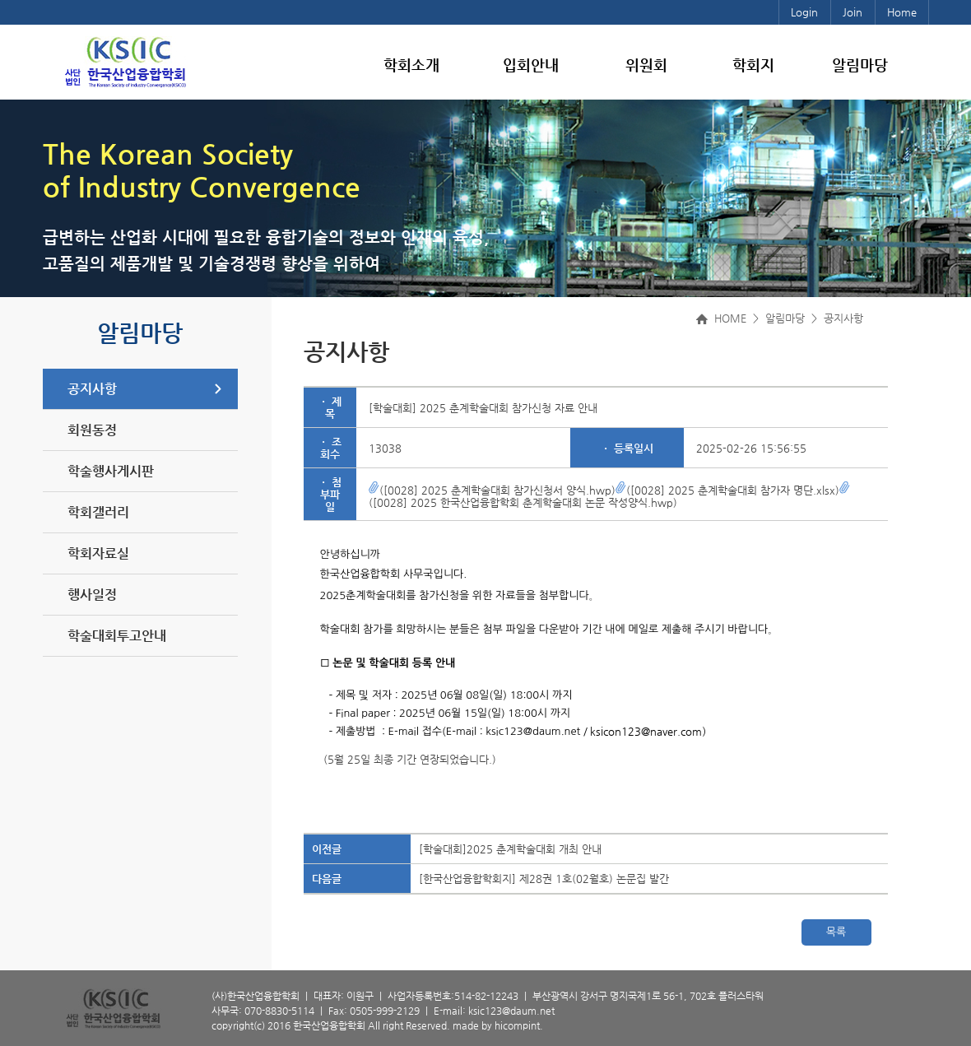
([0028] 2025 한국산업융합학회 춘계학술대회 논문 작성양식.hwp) (609, 496)
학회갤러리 (98, 512)
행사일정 (92, 594)
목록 (836, 932)
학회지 (753, 64)
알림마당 (860, 64)
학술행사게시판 (110, 471)
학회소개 (411, 64)
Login (804, 12)
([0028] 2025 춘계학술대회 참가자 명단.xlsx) (727, 490)
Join (852, 12)
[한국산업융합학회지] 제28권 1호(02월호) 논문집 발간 (544, 878)
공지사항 (92, 389)
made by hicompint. (498, 1025)
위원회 (646, 64)
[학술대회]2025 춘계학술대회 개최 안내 (510, 849)
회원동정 (92, 430)
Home (902, 12)
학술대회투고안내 (116, 636)
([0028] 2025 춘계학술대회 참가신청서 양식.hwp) (492, 490)
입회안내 (531, 64)
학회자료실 (98, 553)
